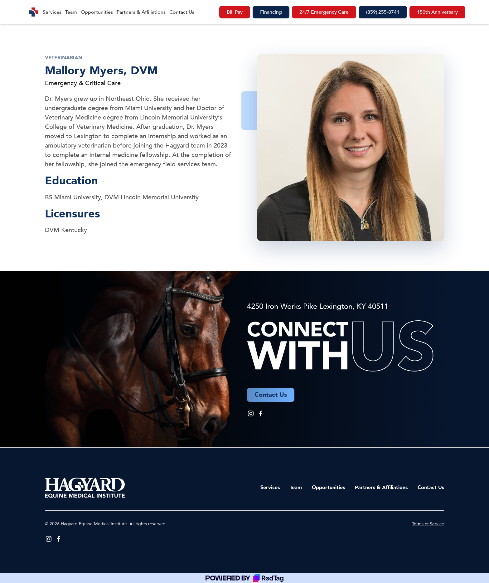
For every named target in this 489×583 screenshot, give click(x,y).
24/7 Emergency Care (324, 12)
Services (52, 12)
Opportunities (97, 12)
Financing (271, 12)
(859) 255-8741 (382, 12)
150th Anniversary (437, 12)
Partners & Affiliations (141, 12)
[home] (33, 12)
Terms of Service (428, 524)
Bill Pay (235, 12)
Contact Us (181, 12)
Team (71, 12)
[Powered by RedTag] (244, 578)
